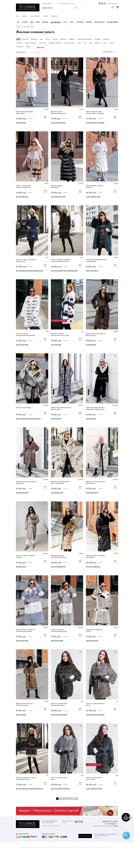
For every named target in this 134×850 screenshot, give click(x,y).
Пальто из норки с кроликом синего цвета (26, 260)
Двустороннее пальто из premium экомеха (24, 704)
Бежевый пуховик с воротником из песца (58, 556)
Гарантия (24, 16)
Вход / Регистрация (113, 3)
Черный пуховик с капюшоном (57, 186)
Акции (65, 22)
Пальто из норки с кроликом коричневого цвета (26, 778)
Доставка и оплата (35, 16)
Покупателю (55, 16)
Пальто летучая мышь (23, 408)
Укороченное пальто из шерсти (94, 630)
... (73, 798)
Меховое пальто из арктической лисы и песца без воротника (60, 334)
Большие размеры (112, 22)
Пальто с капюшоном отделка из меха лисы (23, 186)
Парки (38, 22)
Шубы (31, 22)
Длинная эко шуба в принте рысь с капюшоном (60, 482)
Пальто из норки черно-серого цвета (94, 778)
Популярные (36, 52)
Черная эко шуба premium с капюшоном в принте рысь (95, 408)
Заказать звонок (47, 7)
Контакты (45, 16)
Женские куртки (99, 22)
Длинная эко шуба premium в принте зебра (61, 408)
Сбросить (40, 47)
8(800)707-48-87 (110, 821)
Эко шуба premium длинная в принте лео (26, 482)
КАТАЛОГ (25, 22)
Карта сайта (98, 837)
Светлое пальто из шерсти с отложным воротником (25, 630)
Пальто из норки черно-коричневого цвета (59, 704)
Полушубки (79, 22)
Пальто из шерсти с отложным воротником (59, 630)
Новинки (44, 52)
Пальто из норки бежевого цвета (95, 704)
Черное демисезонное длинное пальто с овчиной (95, 112)
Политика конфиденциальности (51, 825)
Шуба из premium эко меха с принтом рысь (96, 482)
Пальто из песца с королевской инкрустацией (25, 334)
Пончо (72, 22)
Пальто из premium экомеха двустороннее (95, 334)
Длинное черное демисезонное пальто (58, 112)
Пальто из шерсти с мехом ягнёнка (25, 556)
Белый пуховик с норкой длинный (94, 186)
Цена (30, 52)
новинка (18, 96)
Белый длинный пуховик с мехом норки (25, 112)
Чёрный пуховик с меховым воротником (95, 556)
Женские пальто (56, 22)
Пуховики (89, 22)
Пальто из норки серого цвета (59, 778)
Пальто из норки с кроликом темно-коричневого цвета (61, 260)
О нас (17, 16)
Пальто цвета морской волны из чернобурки (96, 260)
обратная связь (85, 836)
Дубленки (45, 22)
